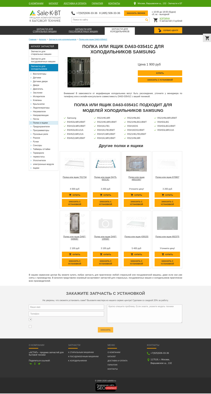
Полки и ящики (40, 123)
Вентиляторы (39, 74)
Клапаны (37, 100)
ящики (36, 168)
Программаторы (41, 130)
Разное (36, 138)
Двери (36, 85)
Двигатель (38, 89)
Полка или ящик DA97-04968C (74, 238)
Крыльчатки (39, 104)
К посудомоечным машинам (83, 357)
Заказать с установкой (160, 80)
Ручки (36, 141)
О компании (36, 3)
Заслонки (37, 92)
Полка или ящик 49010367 (136, 178)
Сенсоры (37, 145)
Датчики (37, 77)
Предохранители (41, 126)
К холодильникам (77, 361)
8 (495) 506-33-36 (111, 12)
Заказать (105, 328)
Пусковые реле (40, 134)
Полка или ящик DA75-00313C (105, 178)
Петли (36, 119)
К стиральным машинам (81, 353)
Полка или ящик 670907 (167, 177)
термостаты (39, 156)
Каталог (53, 3)
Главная (32, 39)
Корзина (165, 18)
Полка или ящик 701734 (75, 177)
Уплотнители (39, 160)
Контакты (114, 3)
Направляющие (41, 115)
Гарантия (97, 3)
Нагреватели (39, 111)
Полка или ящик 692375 (167, 237)
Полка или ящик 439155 (136, 237)
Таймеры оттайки (41, 149)
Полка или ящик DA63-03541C (93, 39)
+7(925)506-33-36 (87, 12)
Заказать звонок (137, 13)
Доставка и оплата (75, 3)
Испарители (39, 96)
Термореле (38, 153)
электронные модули (43, 164)
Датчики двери (40, 81)
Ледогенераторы (41, 107)
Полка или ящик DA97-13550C (105, 238)
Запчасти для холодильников (62, 39)
